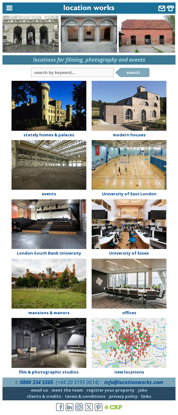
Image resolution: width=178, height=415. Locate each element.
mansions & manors (49, 312)
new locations (129, 372)
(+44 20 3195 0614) (77, 382)
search (133, 72)
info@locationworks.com (133, 382)
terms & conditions (85, 396)
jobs (142, 390)
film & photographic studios (49, 372)
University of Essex (129, 253)
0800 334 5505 (36, 382)
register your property (110, 390)
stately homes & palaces (48, 135)
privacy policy (123, 396)
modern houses (129, 135)
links (146, 396)
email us (39, 390)
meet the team (67, 390)
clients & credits (44, 396)
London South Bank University (49, 253)
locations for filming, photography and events (89, 59)
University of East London (129, 194)
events (49, 194)
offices (129, 312)
